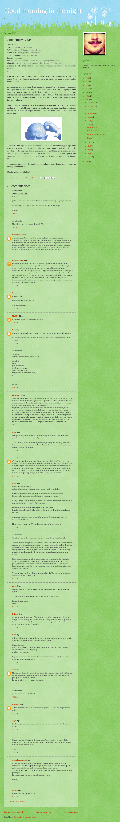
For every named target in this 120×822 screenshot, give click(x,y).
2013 (87, 78)
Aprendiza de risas (19, 760)
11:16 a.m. (15, 227)
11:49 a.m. (15, 425)
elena (14, 458)
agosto (90, 117)
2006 (87, 161)
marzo (90, 150)
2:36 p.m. (15, 322)
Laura (14, 293)
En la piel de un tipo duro (95, 134)
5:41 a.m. (15, 607)
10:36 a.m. (15, 697)
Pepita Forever (17, 235)
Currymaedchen (18, 260)
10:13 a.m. (15, 683)
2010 (87, 89)
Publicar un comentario (17, 801)
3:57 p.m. (15, 783)
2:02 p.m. (15, 285)
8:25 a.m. (15, 729)
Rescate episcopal (93, 131)
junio (90, 124)
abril (89, 146)
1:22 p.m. (15, 662)
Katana (89, 138)
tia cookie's (16, 395)
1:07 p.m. (15, 627)
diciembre (91, 102)
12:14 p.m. (15, 253)
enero (90, 157)
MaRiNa (15, 316)
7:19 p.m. (15, 527)
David (14, 330)
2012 (87, 81)
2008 (87, 96)
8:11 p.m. (15, 797)
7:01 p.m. (15, 713)
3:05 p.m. (15, 343)
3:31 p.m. (15, 476)
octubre (90, 110)
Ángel (14, 432)
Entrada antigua (70, 812)
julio (89, 121)
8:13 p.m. (15, 579)
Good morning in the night (43, 10)
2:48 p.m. (15, 753)
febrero (90, 153)
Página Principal (43, 812)
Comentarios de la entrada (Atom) (25, 817)
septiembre (91, 113)
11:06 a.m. (15, 213)
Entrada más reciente (14, 812)
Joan (14, 737)
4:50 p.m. (15, 388)
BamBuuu (16, 704)
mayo (90, 143)
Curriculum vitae (93, 127)
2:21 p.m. (15, 309)
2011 (87, 85)
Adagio (14, 790)
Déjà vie (15, 614)
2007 (87, 100)
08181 (14, 483)
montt (14, 586)
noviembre (91, 106)
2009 (87, 92)
